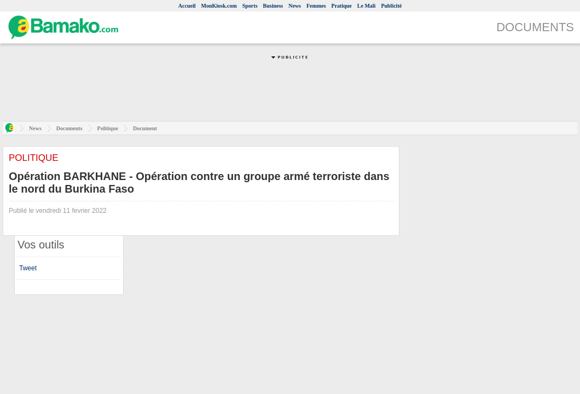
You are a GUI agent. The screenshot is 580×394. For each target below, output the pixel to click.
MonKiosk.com (218, 6)
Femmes (316, 6)
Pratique (342, 6)
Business (273, 6)
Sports (250, 6)
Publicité (391, 6)
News (294, 6)
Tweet (28, 268)
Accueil (187, 6)
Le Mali (366, 6)
